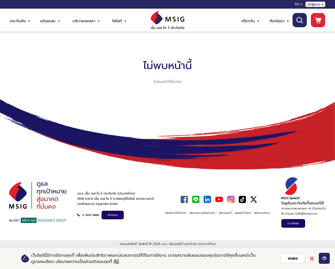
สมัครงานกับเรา (262, 213)
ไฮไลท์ (119, 21)
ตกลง (293, 258)
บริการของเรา (86, 21)
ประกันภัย (20, 21)
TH (296, 4)
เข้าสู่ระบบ (315, 4)
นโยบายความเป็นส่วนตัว (202, 213)
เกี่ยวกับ (250, 21)
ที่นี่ (116, 262)
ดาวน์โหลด (293, 223)
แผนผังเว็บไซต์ (242, 213)
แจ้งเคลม (50, 21)
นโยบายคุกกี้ (225, 213)
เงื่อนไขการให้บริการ (175, 213)
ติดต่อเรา (279, 21)
